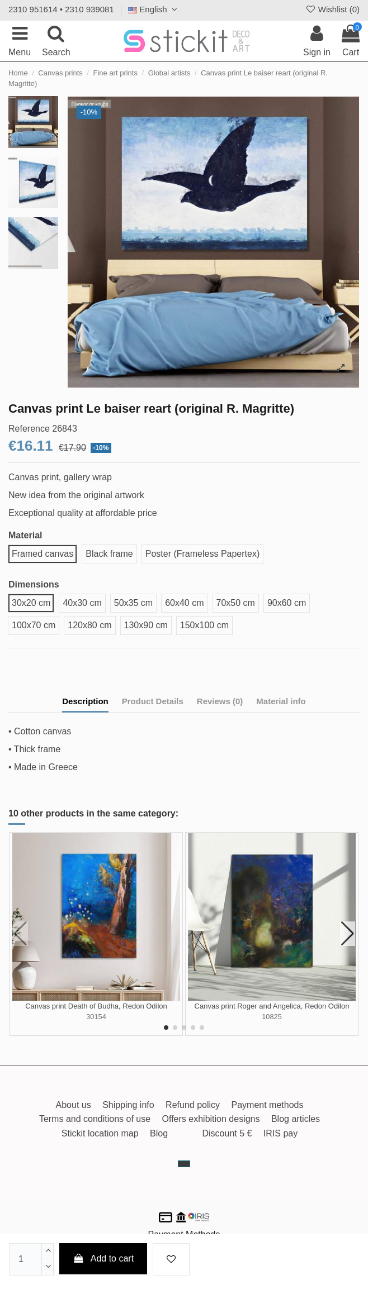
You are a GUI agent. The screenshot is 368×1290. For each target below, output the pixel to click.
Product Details (152, 701)
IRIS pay (280, 1133)
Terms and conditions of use (94, 1119)
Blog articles (295, 1119)
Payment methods (268, 1105)
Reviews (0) (220, 701)
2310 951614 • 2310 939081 (61, 9)
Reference (29, 428)
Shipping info (128, 1105)
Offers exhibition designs (211, 1119)
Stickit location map (100, 1133)
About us (73, 1105)
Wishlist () (332, 9)
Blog (159, 1133)
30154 (96, 1016)
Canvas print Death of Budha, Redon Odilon (96, 1006)
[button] (166, 1027)
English (154, 9)
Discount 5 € (227, 1133)
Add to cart (103, 1258)
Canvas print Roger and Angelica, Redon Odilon (272, 1006)
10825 (272, 1016)
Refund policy (193, 1105)
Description (85, 701)
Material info (280, 701)
